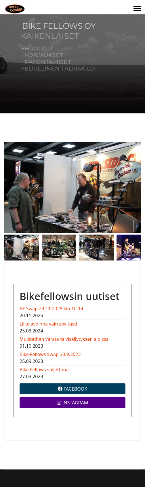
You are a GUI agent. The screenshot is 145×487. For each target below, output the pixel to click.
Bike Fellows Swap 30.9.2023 (50, 354)
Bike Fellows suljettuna (44, 369)
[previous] (15, 247)
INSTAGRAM (72, 403)
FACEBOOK (72, 389)
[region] (72, 63)
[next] (129, 247)
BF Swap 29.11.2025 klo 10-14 (51, 308)
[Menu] (137, 8)
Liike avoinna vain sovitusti (48, 324)
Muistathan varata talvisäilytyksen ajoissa (64, 339)
